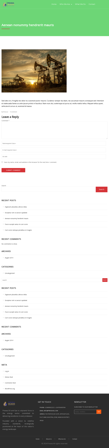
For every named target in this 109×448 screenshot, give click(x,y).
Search (4, 186)
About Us (49, 439)
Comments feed (10, 383)
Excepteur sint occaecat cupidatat (16, 213)
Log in (7, 371)
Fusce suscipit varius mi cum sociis (16, 224)
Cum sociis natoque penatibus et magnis (18, 230)
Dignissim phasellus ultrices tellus (16, 207)
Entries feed (9, 377)
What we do (80, 4)
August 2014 (9, 258)
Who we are (65, 4)
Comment (5, 121)
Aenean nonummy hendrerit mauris (16, 218)
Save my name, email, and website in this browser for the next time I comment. (30, 162)
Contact (92, 4)
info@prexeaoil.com (51, 411)
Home (53, 4)
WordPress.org (10, 389)
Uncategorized (10, 273)
